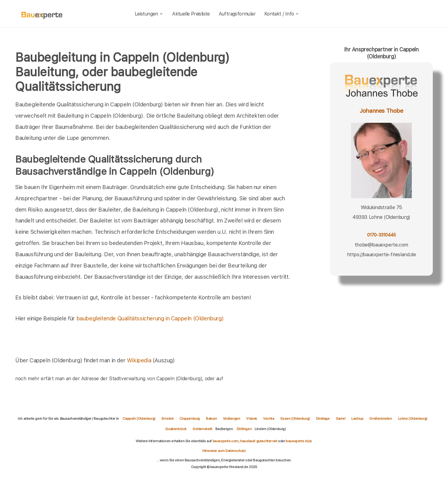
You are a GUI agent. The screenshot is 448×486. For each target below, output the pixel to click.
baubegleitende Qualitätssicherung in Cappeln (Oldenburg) (150, 318)
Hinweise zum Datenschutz (223, 451)
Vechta (268, 418)
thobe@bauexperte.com (381, 245)
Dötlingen (244, 429)
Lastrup (357, 418)
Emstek (167, 418)
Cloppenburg (189, 418)
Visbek (251, 418)
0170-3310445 (381, 235)
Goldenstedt (202, 429)
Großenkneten (380, 418)
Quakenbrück (175, 429)
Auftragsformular (237, 14)
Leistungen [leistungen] (149, 14)
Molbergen (231, 418)
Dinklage (323, 418)
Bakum (211, 418)
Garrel (341, 418)
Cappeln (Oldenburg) (139, 418)
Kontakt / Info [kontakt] (281, 14)
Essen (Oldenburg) (295, 418)
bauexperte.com (225, 441)
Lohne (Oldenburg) (412, 418)
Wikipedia (140, 360)
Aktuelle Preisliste (191, 14)
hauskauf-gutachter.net (258, 441)
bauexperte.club (298, 441)
